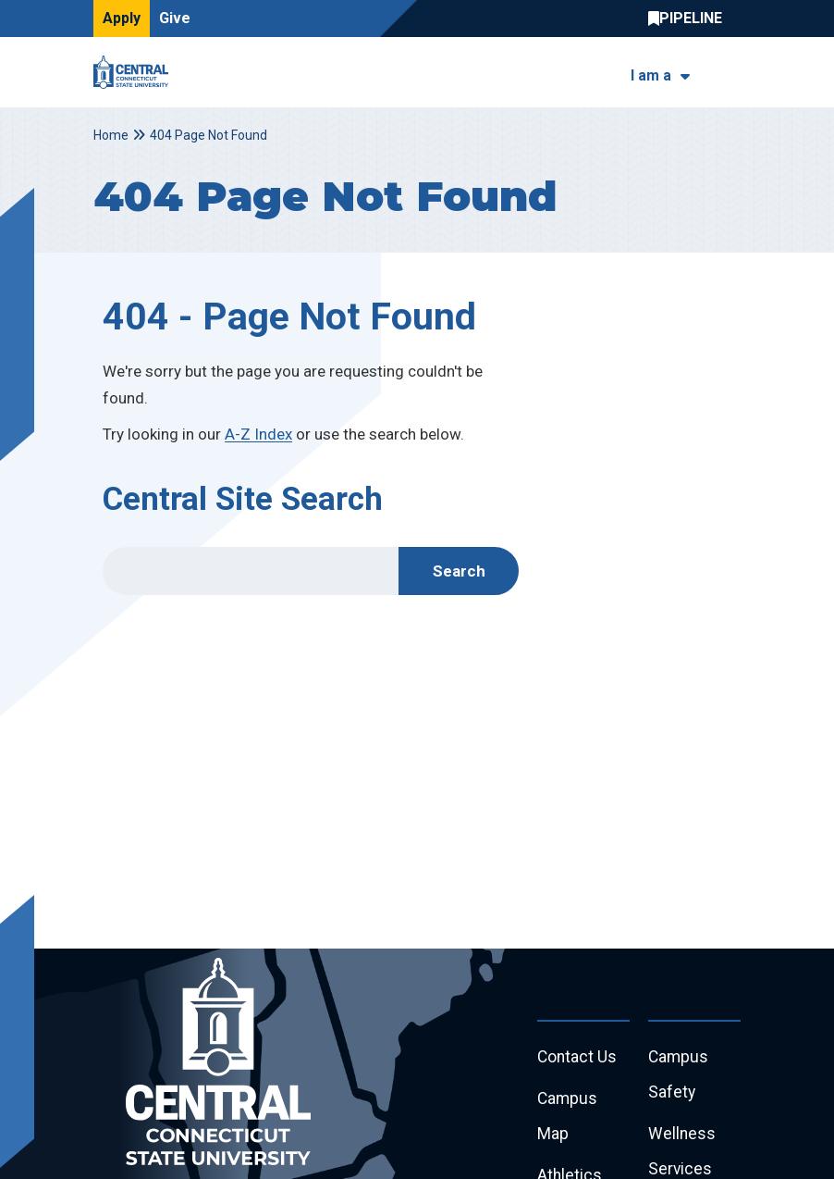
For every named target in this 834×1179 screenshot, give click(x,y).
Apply (122, 18)
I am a (651, 75)
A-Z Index (258, 434)
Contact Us (578, 1058)
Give (174, 18)
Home (111, 135)
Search (459, 571)
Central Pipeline (690, 18)
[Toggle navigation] (729, 72)
